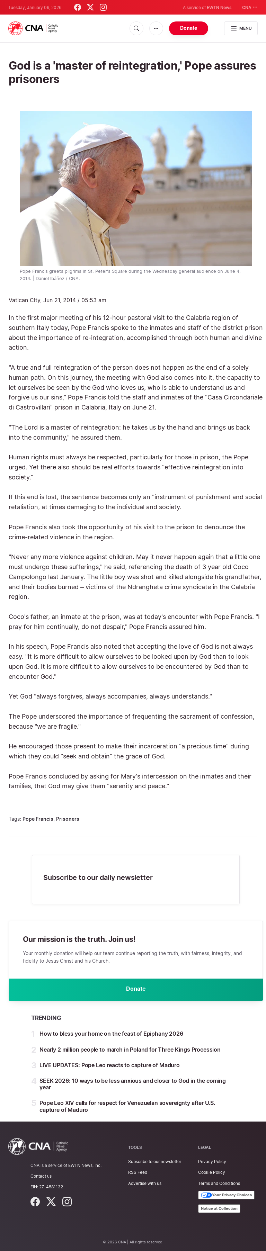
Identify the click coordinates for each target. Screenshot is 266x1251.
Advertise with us (144, 1183)
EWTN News (219, 7)
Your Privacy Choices (226, 1195)
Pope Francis (38, 819)
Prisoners (67, 819)
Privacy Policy (212, 1161)
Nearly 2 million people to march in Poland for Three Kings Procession (130, 1049)
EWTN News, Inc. (84, 1165)
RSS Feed (137, 1172)
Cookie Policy (211, 1172)
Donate (188, 28)
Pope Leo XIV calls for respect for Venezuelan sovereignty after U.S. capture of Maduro (127, 1106)
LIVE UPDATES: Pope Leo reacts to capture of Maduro (109, 1065)
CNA (250, 7)
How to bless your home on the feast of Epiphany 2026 (111, 1033)
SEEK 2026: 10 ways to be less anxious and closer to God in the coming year (132, 1084)
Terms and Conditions (219, 1183)
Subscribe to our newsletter (154, 1161)
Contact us (41, 1176)
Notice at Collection (219, 1208)
